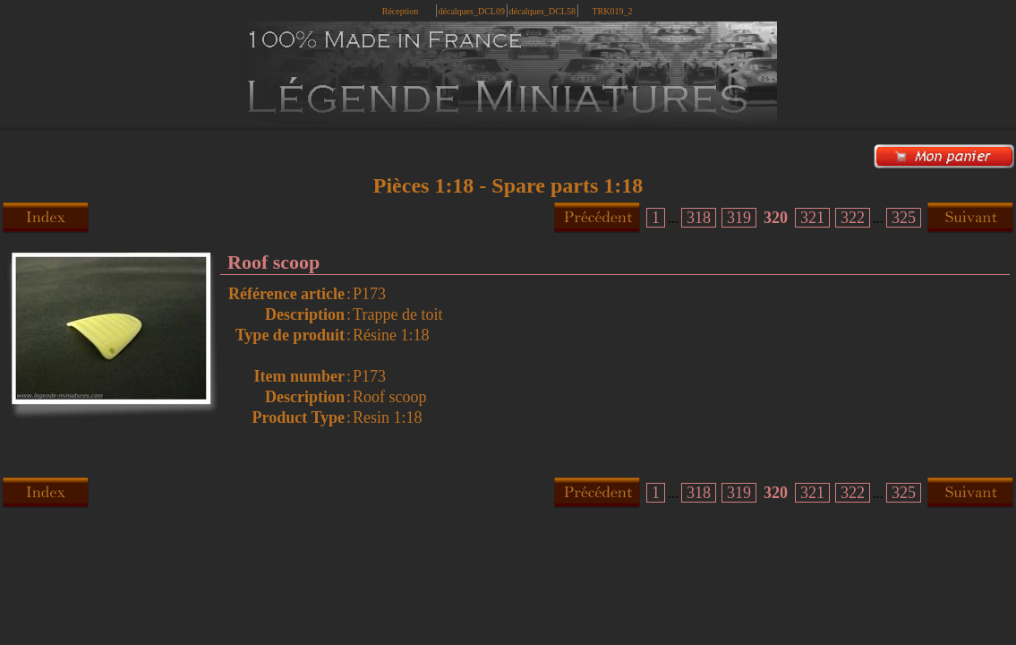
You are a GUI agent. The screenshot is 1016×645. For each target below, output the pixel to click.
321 (812, 218)
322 (853, 218)
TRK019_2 (613, 11)
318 (699, 218)
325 (904, 218)
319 (739, 218)
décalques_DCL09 (472, 11)
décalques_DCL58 (542, 11)
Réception (400, 11)
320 (776, 218)
